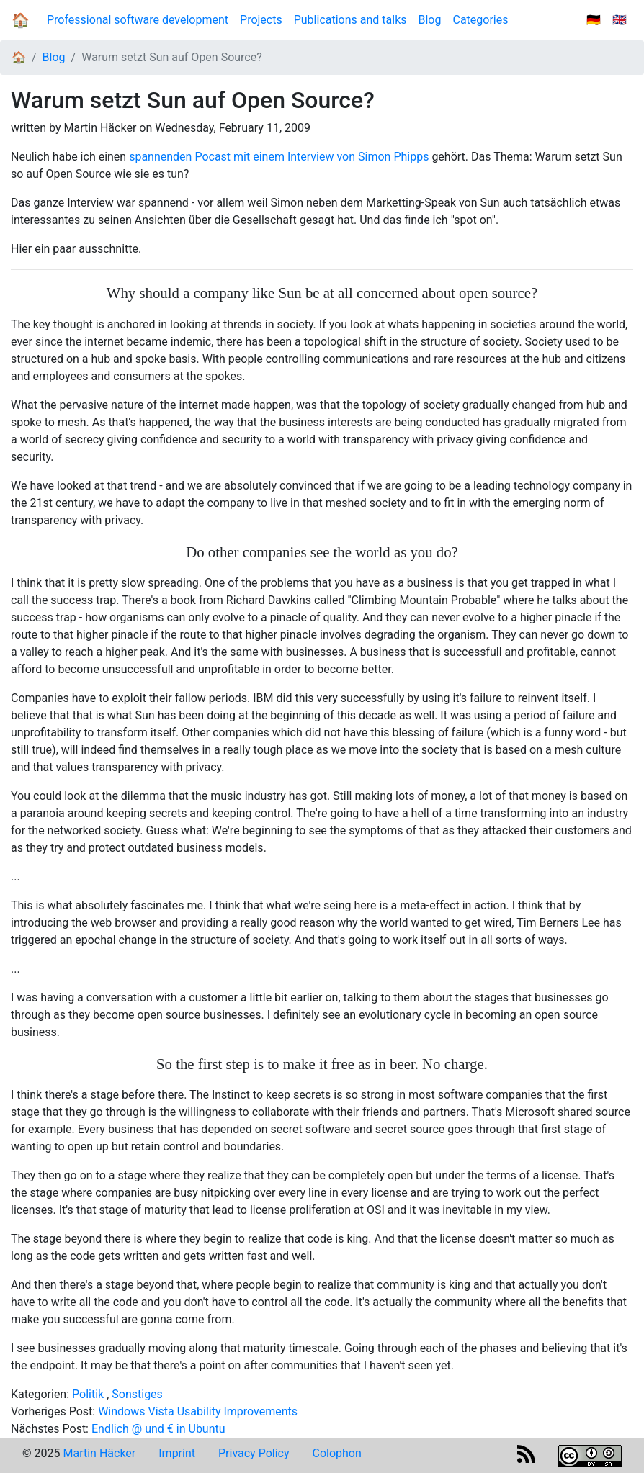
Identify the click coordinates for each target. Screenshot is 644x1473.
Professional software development (137, 20)
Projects (261, 20)
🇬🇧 (619, 20)
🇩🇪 (593, 20)
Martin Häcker (99, 1453)
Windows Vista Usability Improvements (198, 1411)
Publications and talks (350, 20)
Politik (88, 1394)
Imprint (176, 1453)
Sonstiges (137, 1394)
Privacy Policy (254, 1453)
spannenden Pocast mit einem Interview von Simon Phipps (279, 156)
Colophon (337, 1453)
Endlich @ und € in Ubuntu (158, 1429)
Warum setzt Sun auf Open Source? (171, 57)
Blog (433, 19)
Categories (480, 20)
